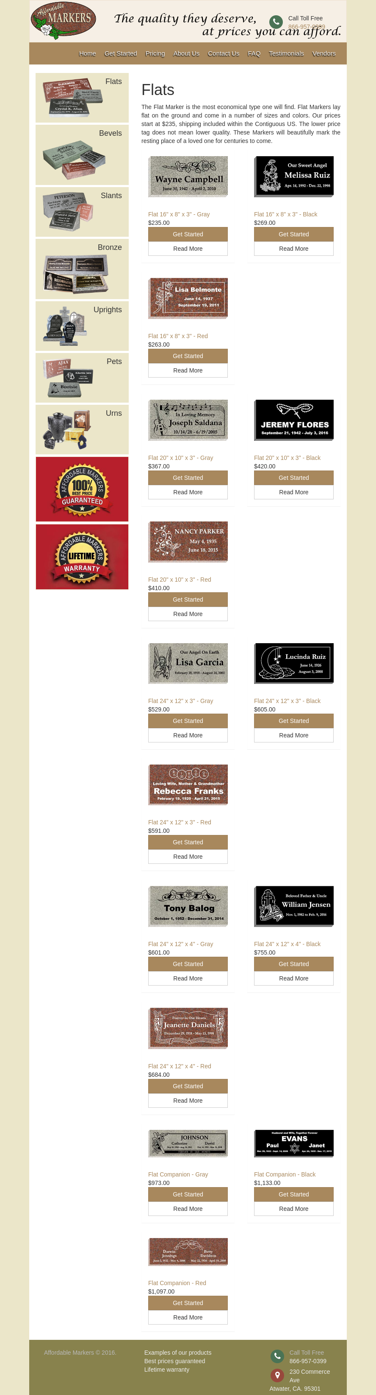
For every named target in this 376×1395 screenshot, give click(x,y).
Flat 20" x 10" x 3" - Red (179, 579)
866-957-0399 (306, 26)
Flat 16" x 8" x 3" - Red (178, 336)
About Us (187, 53)
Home (87, 53)
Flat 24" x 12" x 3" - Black (287, 701)
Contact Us (223, 53)
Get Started (121, 53)
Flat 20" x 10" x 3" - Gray (180, 457)
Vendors (324, 53)
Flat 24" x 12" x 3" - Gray (180, 701)
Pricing (155, 53)
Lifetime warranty (167, 1369)
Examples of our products (178, 1352)
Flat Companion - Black (285, 1174)
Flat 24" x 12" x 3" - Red (179, 822)
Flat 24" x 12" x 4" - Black (287, 944)
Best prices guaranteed (174, 1361)
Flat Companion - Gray (178, 1174)
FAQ (254, 53)
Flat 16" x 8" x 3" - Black (286, 214)
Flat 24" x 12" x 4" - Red (179, 1066)
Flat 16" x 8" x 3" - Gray (179, 214)
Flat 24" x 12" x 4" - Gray (180, 944)
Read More (187, 248)
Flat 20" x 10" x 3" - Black (287, 457)
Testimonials (286, 53)
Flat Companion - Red (177, 1283)
